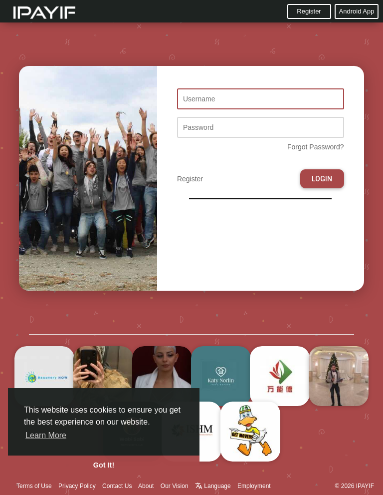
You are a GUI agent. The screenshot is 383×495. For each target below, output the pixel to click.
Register (309, 11)
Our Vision (175, 486)
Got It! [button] (103, 465)
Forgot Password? (315, 147)
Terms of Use (34, 486)
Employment (254, 486)
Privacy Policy (77, 486)
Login (322, 179)
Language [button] (213, 486)
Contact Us (117, 486)
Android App (357, 11)
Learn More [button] (45, 435)
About (146, 486)
